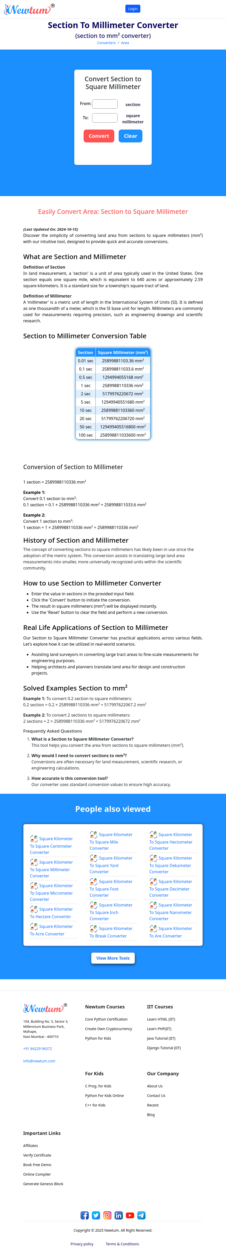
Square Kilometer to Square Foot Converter (111, 888)
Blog (151, 1114)
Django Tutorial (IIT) (164, 1047)
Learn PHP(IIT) (159, 1028)
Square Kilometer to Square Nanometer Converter (170, 912)
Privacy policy (82, 1243)
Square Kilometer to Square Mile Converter (111, 841)
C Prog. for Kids (98, 1086)
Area (125, 42)
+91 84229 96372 (37, 1048)
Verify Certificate (37, 1155)
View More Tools (113, 958)
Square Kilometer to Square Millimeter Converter (51, 869)
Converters (106, 42)
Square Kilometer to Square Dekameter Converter (170, 865)
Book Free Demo (37, 1164)
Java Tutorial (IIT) (161, 1038)
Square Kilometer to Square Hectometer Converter (171, 841)
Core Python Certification (106, 1019)
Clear (130, 135)
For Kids (94, 1073)
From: (85, 103)
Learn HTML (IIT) (161, 1019)
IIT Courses (160, 1007)
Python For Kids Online (104, 1095)
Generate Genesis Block (43, 1183)
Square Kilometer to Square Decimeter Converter (170, 888)
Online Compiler (37, 1174)
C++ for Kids (95, 1105)
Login (133, 8)
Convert (99, 135)
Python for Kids (98, 1038)
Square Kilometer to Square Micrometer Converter (51, 892)
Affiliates (30, 1145)
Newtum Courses (105, 1007)
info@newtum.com (39, 1060)
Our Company (163, 1073)
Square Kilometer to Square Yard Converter (111, 865)
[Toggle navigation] (215, 9)
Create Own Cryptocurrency (108, 1028)
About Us (155, 1086)
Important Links (42, 1133)
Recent (153, 1105)
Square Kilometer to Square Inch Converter (111, 912)
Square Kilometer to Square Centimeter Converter (51, 845)
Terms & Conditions (122, 1243)
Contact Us (156, 1095)
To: (85, 118)
